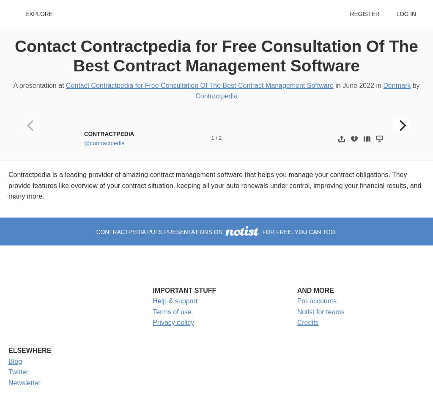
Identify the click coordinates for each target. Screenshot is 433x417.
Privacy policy (173, 322)
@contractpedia (104, 143)
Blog (15, 361)
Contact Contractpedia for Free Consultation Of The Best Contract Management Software (200, 85)
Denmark (397, 85)
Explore (39, 14)
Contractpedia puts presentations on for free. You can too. (216, 232)
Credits (308, 322)
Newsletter (24, 383)
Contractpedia (216, 96)
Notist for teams (321, 312)
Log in (406, 14)
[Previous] (31, 125)
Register (364, 14)
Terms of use (172, 312)
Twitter (18, 372)
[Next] (401, 125)
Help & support (175, 301)
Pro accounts (317, 301)
